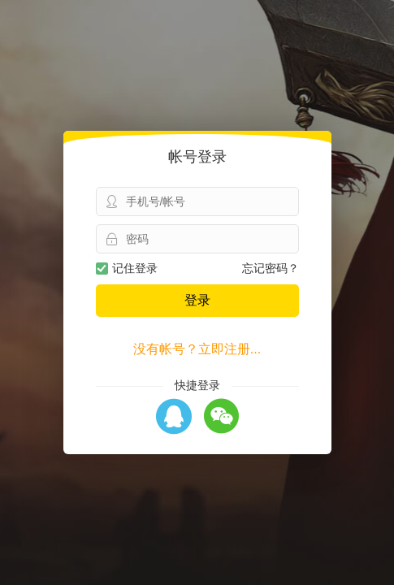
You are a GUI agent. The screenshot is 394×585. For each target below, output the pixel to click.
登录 (197, 300)
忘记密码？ (270, 268)
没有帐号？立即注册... (197, 349)
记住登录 (127, 268)
